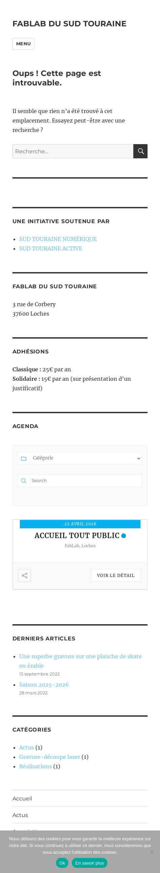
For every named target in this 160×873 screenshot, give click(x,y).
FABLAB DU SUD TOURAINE (69, 23)
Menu (23, 43)
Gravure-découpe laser (49, 756)
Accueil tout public (77, 535)
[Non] (151, 851)
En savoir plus (89, 863)
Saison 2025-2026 (44, 684)
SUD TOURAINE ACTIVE (50, 248)
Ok (62, 863)
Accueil (22, 798)
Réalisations (35, 766)
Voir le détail (116, 575)
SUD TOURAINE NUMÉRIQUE (58, 239)
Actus (26, 747)
